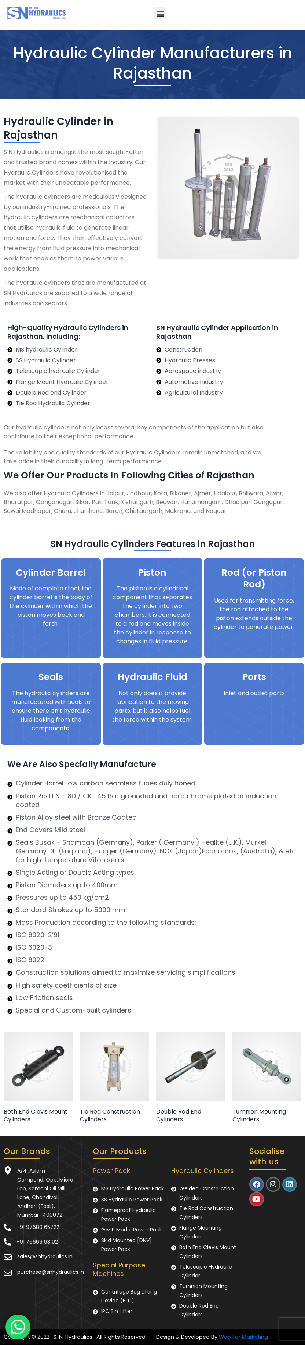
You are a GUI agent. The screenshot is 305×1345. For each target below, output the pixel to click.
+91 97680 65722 (37, 1227)
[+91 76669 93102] (7, 1242)
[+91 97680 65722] (7, 1227)
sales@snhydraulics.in (45, 1256)
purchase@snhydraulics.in (50, 1272)
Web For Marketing (243, 1337)
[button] (160, 13)
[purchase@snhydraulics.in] (8, 1273)
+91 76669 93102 (37, 1241)
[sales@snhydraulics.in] (8, 1257)
